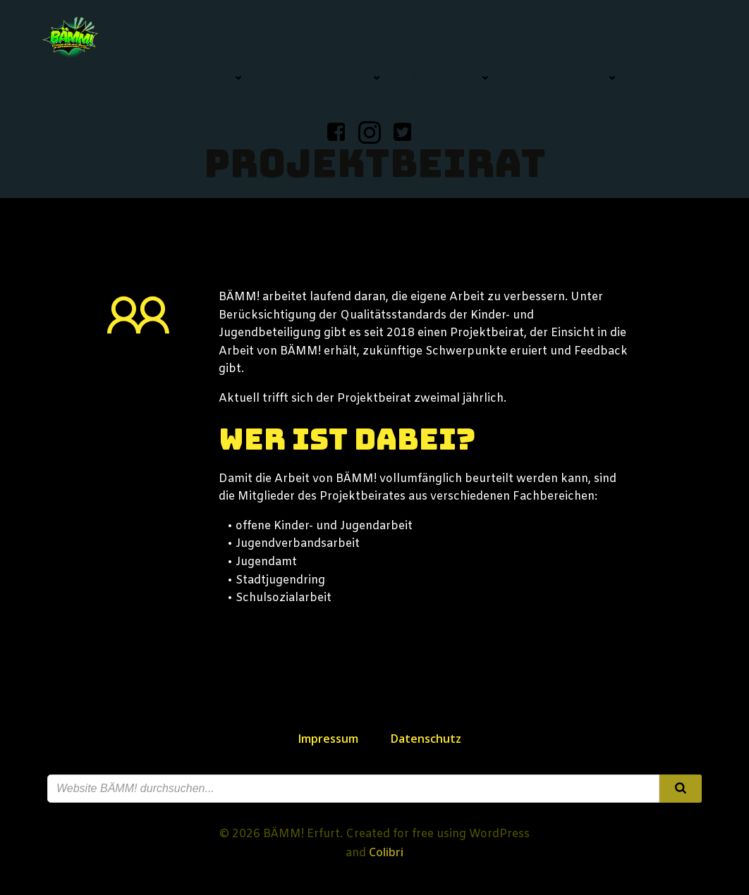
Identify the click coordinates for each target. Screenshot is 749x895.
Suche (681, 106)
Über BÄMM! (451, 77)
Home (121, 77)
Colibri (386, 852)
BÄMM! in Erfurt (328, 77)
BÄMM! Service (569, 77)
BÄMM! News (204, 77)
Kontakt (673, 77)
